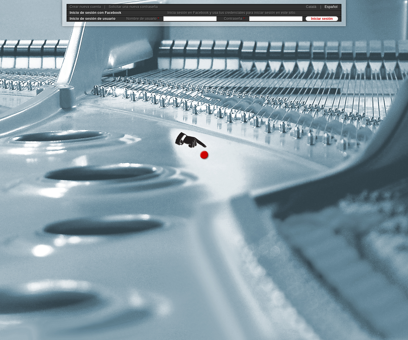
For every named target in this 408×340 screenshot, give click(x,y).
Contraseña (234, 19)
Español (331, 7)
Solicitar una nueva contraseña (133, 7)
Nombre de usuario (142, 19)
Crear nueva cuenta (85, 7)
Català (311, 7)
